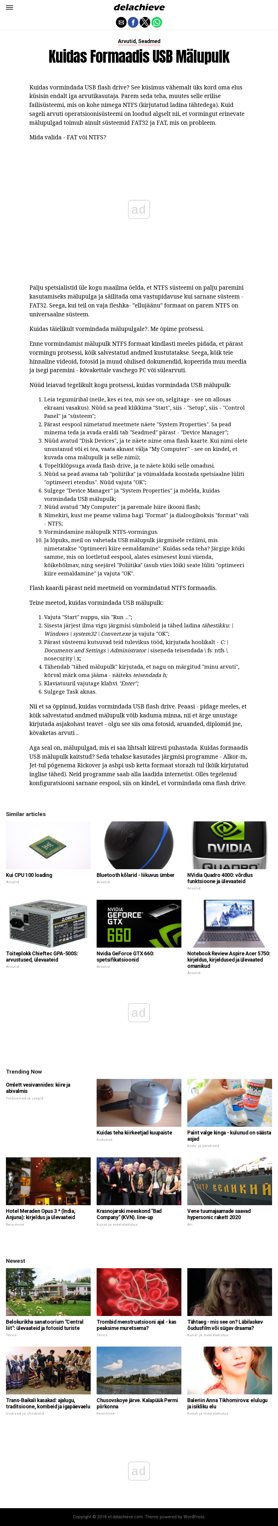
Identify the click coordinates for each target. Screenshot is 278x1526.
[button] (9, 7)
